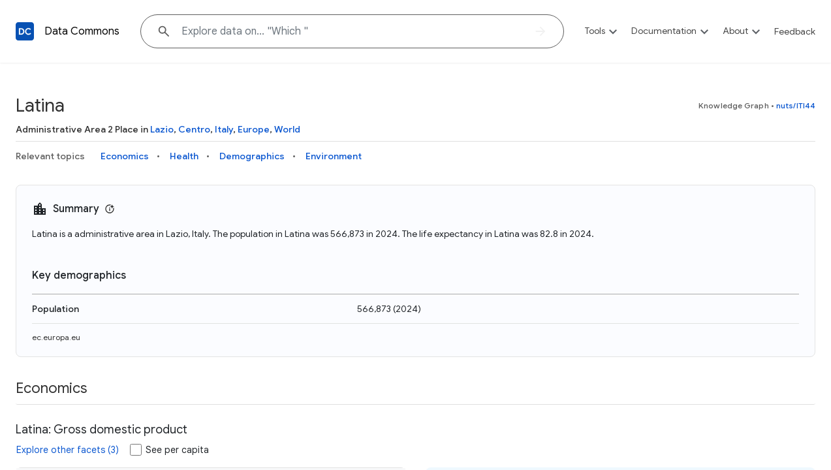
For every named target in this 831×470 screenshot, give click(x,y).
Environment (334, 156)
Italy (224, 129)
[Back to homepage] (25, 31)
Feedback (794, 31)
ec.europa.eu (56, 337)
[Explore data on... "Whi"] (352, 31)
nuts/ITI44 (795, 105)
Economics (125, 156)
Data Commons (81, 31)
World (287, 129)
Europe (254, 129)
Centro (194, 129)
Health (184, 156)
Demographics (252, 156)
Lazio (162, 129)
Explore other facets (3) (67, 450)
